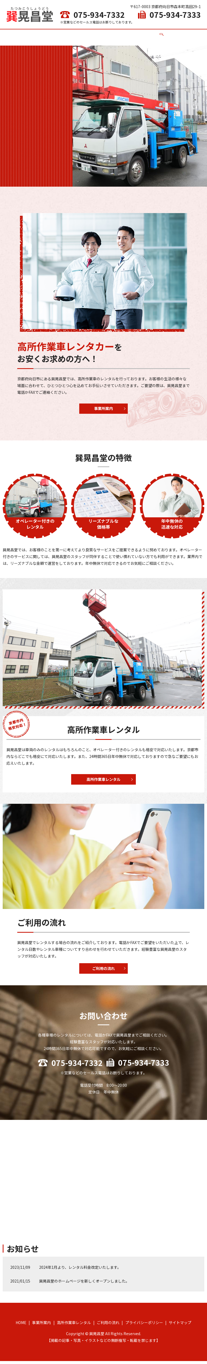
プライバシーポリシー (144, 1325)
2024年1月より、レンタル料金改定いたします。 (80, 1270)
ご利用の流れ (137, 34)
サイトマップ (180, 1325)
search (154, 35)
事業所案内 (74, 34)
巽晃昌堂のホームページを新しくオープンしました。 (84, 1284)
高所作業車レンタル (105, 34)
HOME (56, 34)
